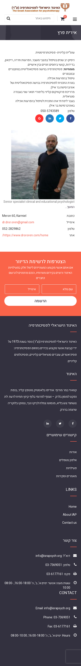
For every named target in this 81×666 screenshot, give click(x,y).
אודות (73, 452)
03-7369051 (53, 565)
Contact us (69, 522)
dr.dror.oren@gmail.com (18, 222)
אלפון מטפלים (68, 460)
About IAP (70, 514)
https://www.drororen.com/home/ (25, 235)
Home (73, 506)
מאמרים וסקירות (66, 476)
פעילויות (71, 468)
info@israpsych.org (49, 556)
